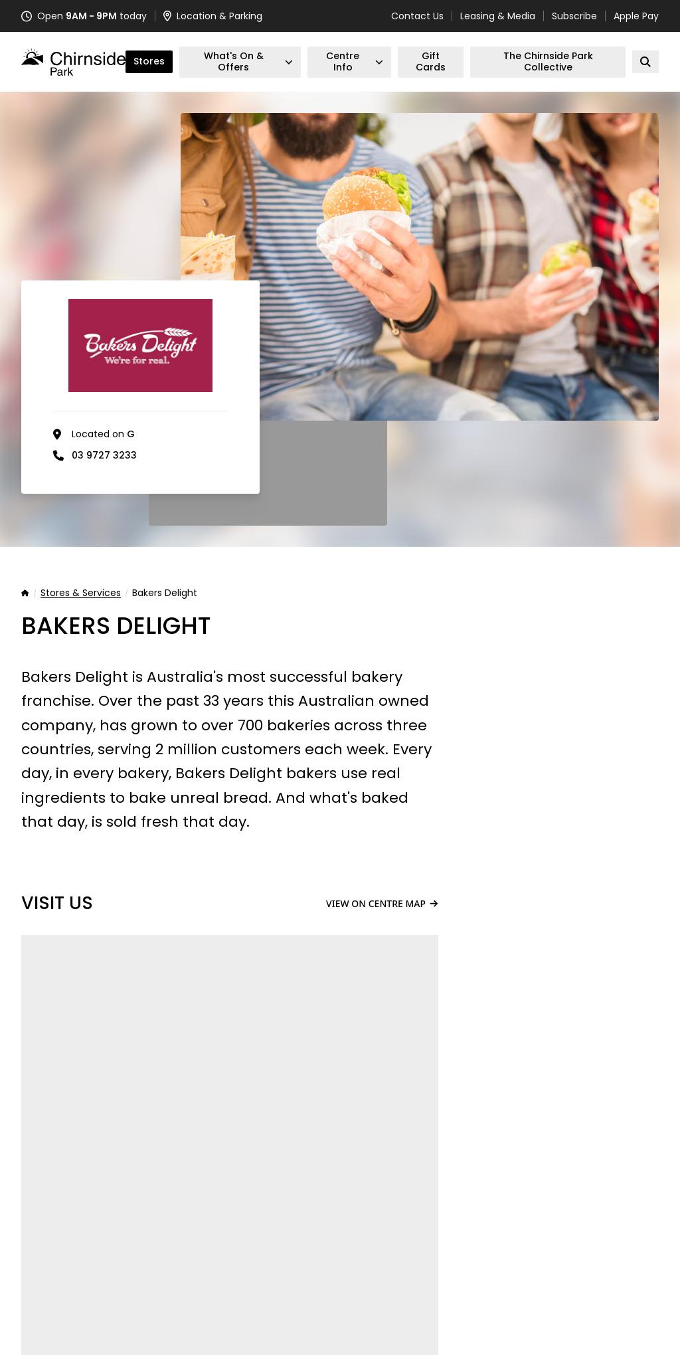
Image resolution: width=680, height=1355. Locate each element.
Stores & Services (81, 593)
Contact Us (417, 16)
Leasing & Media (497, 16)
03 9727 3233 (104, 455)
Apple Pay (636, 16)
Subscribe (574, 16)
